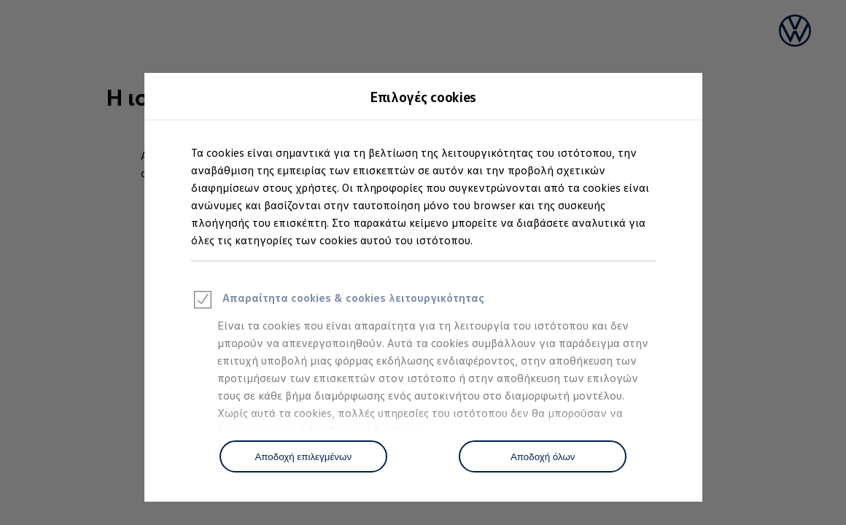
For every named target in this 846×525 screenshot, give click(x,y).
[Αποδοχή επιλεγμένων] (303, 456)
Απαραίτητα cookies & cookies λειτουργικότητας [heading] (337, 302)
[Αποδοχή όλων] (542, 456)
